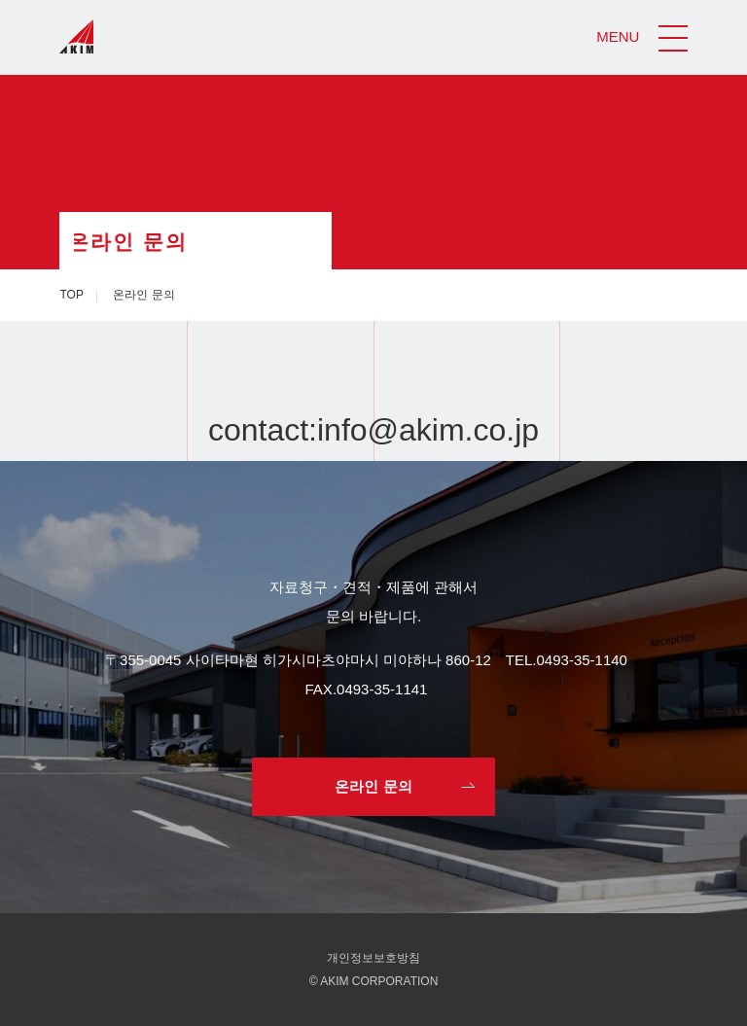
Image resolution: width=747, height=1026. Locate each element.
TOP (71, 294)
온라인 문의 (373, 786)
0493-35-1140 (582, 660)
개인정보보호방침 (373, 958)
